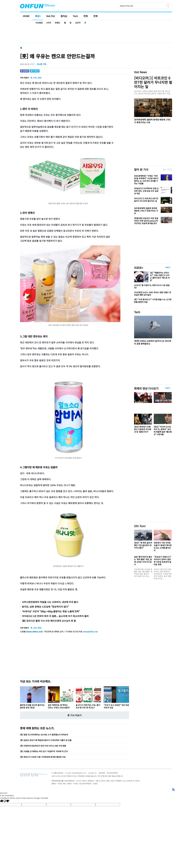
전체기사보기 (166, 775)
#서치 (48, 22)
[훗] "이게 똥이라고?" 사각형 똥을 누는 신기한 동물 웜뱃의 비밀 (152, 300)
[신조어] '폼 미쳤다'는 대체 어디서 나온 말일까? (152, 286)
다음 (170, 169)
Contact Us (92, 773)
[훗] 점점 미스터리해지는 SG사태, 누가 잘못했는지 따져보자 (44, 734)
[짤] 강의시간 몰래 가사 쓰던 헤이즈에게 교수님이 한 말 (49, 620)
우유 (35, 77)
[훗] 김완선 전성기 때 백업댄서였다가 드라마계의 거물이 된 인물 (45, 740)
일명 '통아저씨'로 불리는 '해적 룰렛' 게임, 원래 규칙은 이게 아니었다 (143, 560)
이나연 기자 (41, 64)
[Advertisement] (96, 34)
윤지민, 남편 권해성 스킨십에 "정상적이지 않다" (45, 606)
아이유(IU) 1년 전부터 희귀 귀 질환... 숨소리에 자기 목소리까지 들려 (55, 616)
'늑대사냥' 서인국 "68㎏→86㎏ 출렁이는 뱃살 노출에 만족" (51, 611)
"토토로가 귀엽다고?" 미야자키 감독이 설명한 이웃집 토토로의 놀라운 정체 (162, 560)
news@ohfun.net (90, 631)
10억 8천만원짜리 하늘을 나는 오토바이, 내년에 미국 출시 (50, 602)
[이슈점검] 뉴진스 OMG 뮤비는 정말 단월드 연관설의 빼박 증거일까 (152, 293)
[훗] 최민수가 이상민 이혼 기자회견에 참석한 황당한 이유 (43, 757)
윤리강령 (102, 773)
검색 (169, 6)
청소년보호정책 (112, 773)
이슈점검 (39, 22)
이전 (168, 169)
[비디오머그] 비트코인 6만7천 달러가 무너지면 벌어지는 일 (153, 82)
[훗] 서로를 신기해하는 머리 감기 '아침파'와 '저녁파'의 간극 (44, 751)
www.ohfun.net (34, 631)
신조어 (77, 22)
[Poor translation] (6, 801)
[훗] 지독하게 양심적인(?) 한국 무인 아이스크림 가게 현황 (43, 745)
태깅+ (40, 77)
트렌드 (57, 22)
